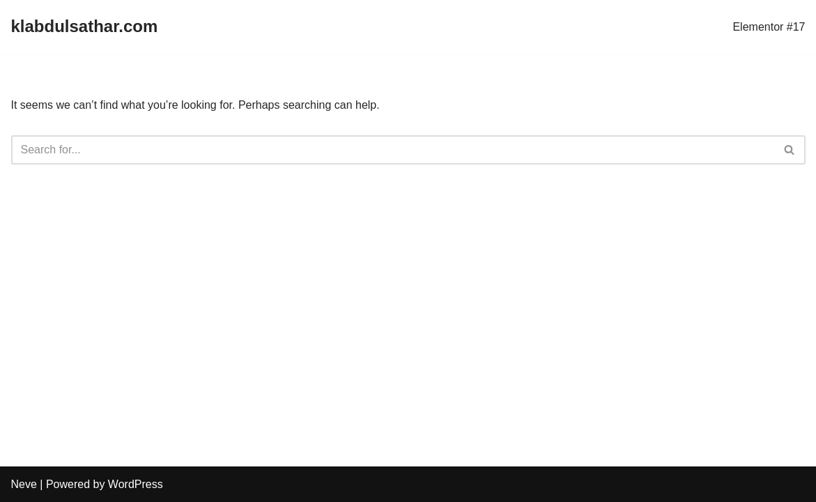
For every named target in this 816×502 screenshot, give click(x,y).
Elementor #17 (768, 27)
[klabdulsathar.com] (84, 27)
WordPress (135, 484)
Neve (24, 484)
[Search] (392, 150)
